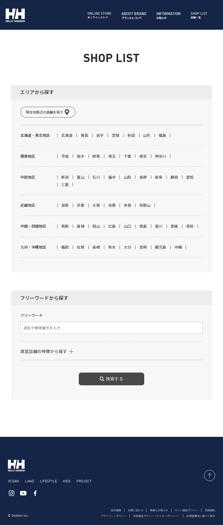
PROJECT (84, 482)
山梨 (127, 178)
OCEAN (13, 482)
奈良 (127, 206)
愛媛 (174, 227)
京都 (80, 206)
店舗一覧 (199, 15)
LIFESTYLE (48, 482)
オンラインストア (99, 15)
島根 (80, 227)
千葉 (127, 157)
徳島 (143, 227)
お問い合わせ (128, 511)
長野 (143, 178)
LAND (29, 482)
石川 (96, 178)
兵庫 (112, 206)
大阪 (96, 206)
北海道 (67, 136)
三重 (65, 185)
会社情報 (108, 511)
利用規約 (209, 511)
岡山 (96, 227)
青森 (84, 136)
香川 (159, 227)
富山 (80, 178)
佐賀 (80, 248)
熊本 (112, 248)
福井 (112, 178)
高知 (190, 227)
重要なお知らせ (154, 511)
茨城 (65, 157)
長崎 (96, 248)
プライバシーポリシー (103, 517)
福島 (162, 136)
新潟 (65, 178)
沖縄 (178, 248)
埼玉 (112, 157)
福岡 (65, 248)
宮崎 (143, 248)
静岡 (174, 178)
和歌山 (145, 206)
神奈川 (160, 157)
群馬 (96, 157)
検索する (111, 379)
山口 (127, 227)
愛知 (190, 178)
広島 (112, 227)
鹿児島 (160, 248)
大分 (127, 248)
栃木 (80, 157)
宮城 (116, 136)
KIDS (67, 482)
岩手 (100, 136)
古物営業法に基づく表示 (199, 517)
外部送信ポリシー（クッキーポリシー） (151, 517)
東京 (143, 157)
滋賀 (65, 206)
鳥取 (65, 227)
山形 (147, 136)
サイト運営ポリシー (184, 511)
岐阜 (159, 178)
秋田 (131, 136)
